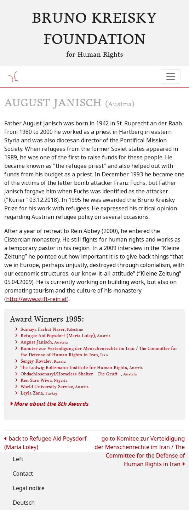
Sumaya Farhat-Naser (52, 329)
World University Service (55, 387)
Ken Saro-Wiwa (44, 380)
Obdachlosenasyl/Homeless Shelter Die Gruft (79, 374)
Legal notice (29, 488)
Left (18, 459)
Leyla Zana (39, 393)
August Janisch (44, 342)
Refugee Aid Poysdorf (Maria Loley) (66, 336)
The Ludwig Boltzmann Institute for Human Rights (82, 367)
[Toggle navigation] (171, 76)
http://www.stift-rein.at (36, 299)
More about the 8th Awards (49, 404)
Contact (23, 474)
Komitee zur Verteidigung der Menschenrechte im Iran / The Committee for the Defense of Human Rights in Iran (99, 351)
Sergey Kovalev (43, 361)
